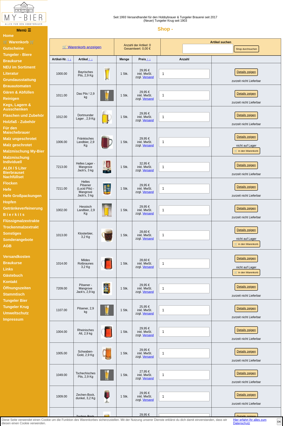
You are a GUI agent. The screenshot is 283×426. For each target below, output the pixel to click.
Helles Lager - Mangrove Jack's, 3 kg (85, 156)
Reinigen (11, 98)
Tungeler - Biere (17, 54)
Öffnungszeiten (17, 288)
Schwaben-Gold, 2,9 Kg (85, 323)
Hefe (7, 189)
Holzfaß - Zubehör (19, 122)
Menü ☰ (24, 30)
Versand (148, 76)
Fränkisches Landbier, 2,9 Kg (85, 134)
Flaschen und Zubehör (23, 115)
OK (279, 421)
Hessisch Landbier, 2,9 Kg (85, 197)
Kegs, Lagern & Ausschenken (17, 107)
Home (8, 35)
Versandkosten (16, 256)
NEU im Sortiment (19, 67)
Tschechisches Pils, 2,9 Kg (85, 343)
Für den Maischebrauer (16, 130)
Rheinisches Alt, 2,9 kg (85, 304)
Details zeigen (246, 71)
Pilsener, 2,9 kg (85, 284)
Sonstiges (12, 233)
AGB (7, 246)
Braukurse (12, 61)
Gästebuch (13, 275)
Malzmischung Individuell (16, 159)
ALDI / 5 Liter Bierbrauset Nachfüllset (14, 172)
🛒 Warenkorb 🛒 (18, 42)
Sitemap (194, 415)
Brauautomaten (17, 86)
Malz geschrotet (17, 145)
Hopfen (9, 202)
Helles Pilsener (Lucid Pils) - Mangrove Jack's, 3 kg (85, 176)
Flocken (10, 183)
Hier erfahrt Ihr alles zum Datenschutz (249, 421)
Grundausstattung (19, 80)
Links (8, 269)
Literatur (10, 73)
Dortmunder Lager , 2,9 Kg (85, 112)
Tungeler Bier (15, 300)
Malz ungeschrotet (20, 139)
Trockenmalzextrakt (21, 227)
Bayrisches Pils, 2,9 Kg (85, 72)
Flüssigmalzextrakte (21, 221)
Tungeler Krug (16, 307)
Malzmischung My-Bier (23, 151)
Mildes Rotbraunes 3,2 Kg (85, 243)
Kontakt (10, 282)
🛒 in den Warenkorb (246, 141)
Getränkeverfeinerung (23, 208)
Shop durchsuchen (246, 49)
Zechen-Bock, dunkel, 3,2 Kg (85, 362)
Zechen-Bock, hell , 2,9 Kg (85, 382)
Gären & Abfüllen (18, 92)
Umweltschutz (16, 313)
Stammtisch (14, 294)
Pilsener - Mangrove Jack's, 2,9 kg (85, 265)
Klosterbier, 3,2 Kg (85, 218)
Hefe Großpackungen (22, 196)
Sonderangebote (18, 240)
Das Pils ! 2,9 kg (85, 92)
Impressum (13, 319)
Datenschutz (156, 415)
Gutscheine (13, 48)
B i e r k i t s (13, 214)
